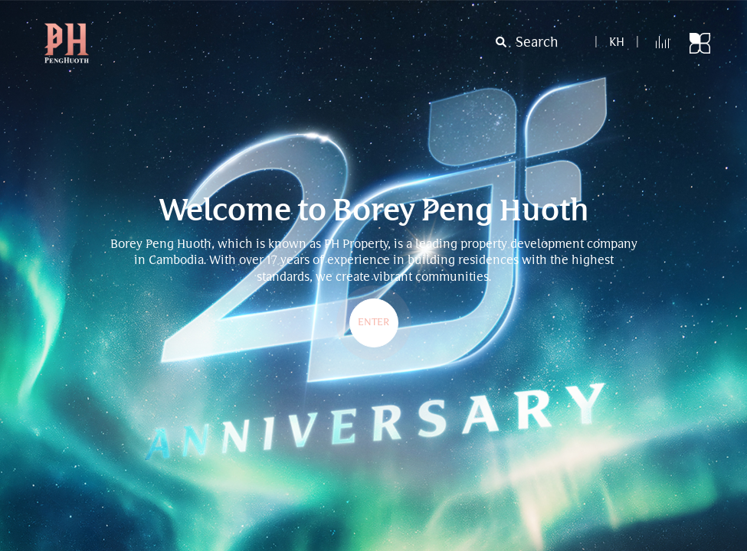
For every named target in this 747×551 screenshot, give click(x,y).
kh (616, 43)
